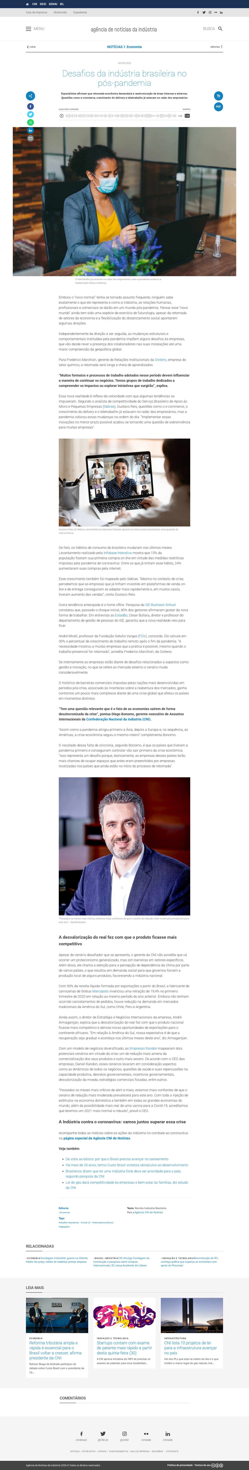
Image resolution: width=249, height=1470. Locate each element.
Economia (134, 47)
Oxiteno (161, 360)
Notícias (75, 1451)
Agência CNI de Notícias (149, 1212)
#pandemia (73, 1222)
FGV (142, 636)
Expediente (80, 12)
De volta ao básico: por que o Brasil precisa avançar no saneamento (117, 1159)
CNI (34, 4)
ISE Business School (160, 605)
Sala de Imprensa (36, 12)
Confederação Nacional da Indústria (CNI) (118, 719)
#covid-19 (85, 1222)
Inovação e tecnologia (178, 1258)
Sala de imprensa (140, 1451)
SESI (43, 4)
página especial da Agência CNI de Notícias (96, 1138)
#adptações (64, 1226)
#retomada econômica (102, 1222)
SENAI (53, 4)
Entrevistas (88, 1451)
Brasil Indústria (106, 1258)
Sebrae (109, 406)
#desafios (63, 1222)
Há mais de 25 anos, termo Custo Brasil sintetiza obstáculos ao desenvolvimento (127, 1165)
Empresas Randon (143, 1048)
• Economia (64, 1212)
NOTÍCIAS (115, 47)
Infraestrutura (175, 1338)
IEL (62, 4)
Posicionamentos (118, 1451)
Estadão (121, 615)
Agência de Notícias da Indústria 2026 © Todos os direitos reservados (63, 1465)
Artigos (102, 1451)
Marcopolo (100, 991)
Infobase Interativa (118, 553)
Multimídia (60, 12)
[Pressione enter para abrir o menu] (28, 29)
